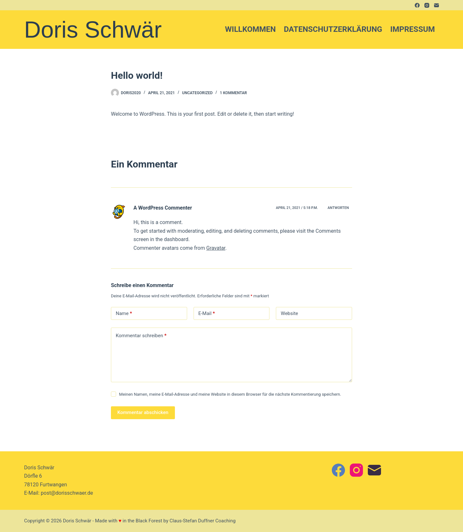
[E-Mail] (436, 5)
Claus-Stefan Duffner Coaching (202, 521)
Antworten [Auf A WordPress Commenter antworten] (338, 208)
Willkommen (250, 29)
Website (289, 313)
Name (124, 314)
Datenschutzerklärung (333, 29)
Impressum (412, 29)
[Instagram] (426, 5)
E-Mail (206, 314)
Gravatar (215, 248)
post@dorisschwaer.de (67, 493)
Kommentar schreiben (141, 336)
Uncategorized (197, 93)
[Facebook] (417, 5)
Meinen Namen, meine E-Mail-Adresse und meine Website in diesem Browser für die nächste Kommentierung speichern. (230, 394)
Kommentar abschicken (142, 412)
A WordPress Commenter (162, 208)
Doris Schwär (93, 29)
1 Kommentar (233, 93)
